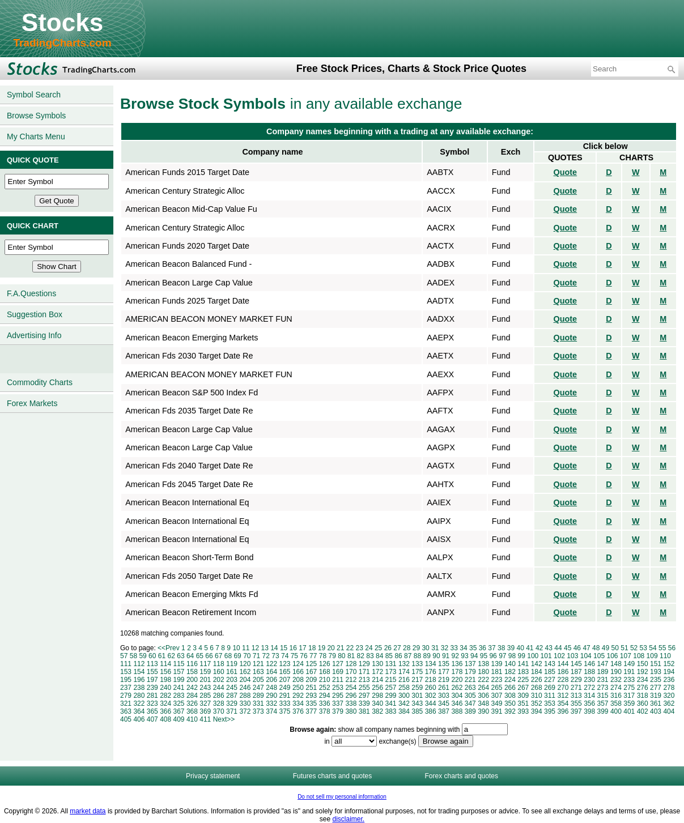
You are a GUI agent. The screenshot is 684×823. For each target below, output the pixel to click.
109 (652, 656)
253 (337, 688)
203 (231, 680)
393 (523, 711)
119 (231, 664)
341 (391, 703)
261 (443, 688)
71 (256, 656)
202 (218, 680)
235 (655, 680)
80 (341, 656)
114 (165, 664)
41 (529, 648)
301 (417, 696)
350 (510, 703)
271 (576, 688)
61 (161, 656)
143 (549, 664)
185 (549, 672)
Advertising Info (34, 335)
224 (510, 680)
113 (152, 664)
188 (589, 672)
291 (285, 696)
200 (192, 680)
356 (589, 703)
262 (456, 688)
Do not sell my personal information (342, 797)
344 (430, 703)
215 (391, 680)
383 (391, 711)
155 (152, 672)
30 (425, 648)
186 (562, 672)
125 (311, 664)
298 (377, 696)
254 (350, 688)
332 (271, 703)
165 (285, 672)
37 (491, 648)
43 (549, 648)
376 (298, 711)
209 (311, 680)
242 (192, 688)
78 (322, 656)
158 (192, 672)
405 (125, 719)
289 (258, 696)
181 (497, 672)
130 (377, 664)
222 (483, 680)
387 (443, 711)
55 (662, 648)
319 (655, 696)
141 (523, 664)
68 (228, 656)
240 (165, 688)
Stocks (62, 22)
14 (274, 648)
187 (576, 672)
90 (436, 656)
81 (351, 656)
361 (655, 703)
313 (576, 696)
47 (586, 648)
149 (629, 664)
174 (404, 672)
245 (231, 688)
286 (218, 696)
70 (246, 656)
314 (589, 696)
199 (179, 680)
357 (603, 703)
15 (283, 648)
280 (139, 696)
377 (311, 711)
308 (510, 696)
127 (337, 664)
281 (152, 696)
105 (599, 656)
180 (483, 672)
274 (616, 688)
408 (165, 719)
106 (612, 656)
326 (192, 703)
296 (350, 696)
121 (258, 664)
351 (523, 703)
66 (209, 656)
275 (629, 688)
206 (271, 680)
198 (165, 680)
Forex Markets (32, 403)
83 (369, 656)
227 (549, 680)
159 (205, 672)
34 (463, 648)
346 (456, 703)
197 (152, 680)
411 (205, 719)
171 (364, 672)
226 (536, 680)
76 (303, 656)
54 (652, 648)
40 (520, 648)
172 (377, 672)
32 (444, 648)
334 (298, 703)
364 (139, 711)
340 (377, 703)
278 (668, 688)
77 (313, 656)
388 (456, 711)
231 (603, 680)
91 (445, 656)
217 (417, 680)
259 (417, 688)
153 (125, 672)
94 (474, 656)
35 (473, 648)
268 (536, 688)
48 (596, 648)
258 (404, 688)
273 (603, 688)
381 (364, 711)
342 (404, 703)
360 (642, 703)
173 (391, 672)
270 (562, 688)
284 (192, 696)
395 (549, 711)
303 (443, 696)
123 (285, 664)
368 (192, 711)
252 (324, 688)
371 (231, 711)
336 (324, 703)
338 (350, 703)
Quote (565, 172)
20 (330, 648)
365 (152, 711)
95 (483, 656)
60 (152, 656)
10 (236, 648)
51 (624, 648)
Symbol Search (34, 94)
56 (671, 648)
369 (205, 711)
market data (87, 811)
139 (497, 664)
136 (456, 664)
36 (482, 648)
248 (271, 688)
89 (427, 656)
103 (572, 656)
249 (285, 688)
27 (397, 648)
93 (464, 656)
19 (321, 648)
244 (218, 688)
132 (404, 664)
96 (492, 656)
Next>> (224, 719)
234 (642, 680)
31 (435, 648)
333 (285, 703)
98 (512, 656)
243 (205, 688)
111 (125, 664)
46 (577, 648)
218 (430, 680)
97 (502, 656)
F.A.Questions (31, 293)
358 (616, 703)
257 (391, 688)
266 (510, 688)
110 (665, 656)
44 (558, 648)
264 (483, 688)
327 (205, 703)
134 (430, 664)
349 (497, 703)
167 (311, 672)
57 (124, 656)
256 (377, 688)
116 (192, 664)
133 (417, 664)
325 (179, 703)
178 (456, 672)
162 (244, 672)
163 (258, 672)
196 (139, 680)
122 (271, 664)
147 (603, 664)
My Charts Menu (36, 136)
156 (165, 672)
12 (255, 648)
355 (576, 703)
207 (285, 680)
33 (454, 648)
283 (179, 696)
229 (576, 680)
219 (443, 680)
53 (643, 648)
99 (521, 656)
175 (417, 672)
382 (377, 711)
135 (443, 664)
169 (337, 672)
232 (616, 680)
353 (549, 703)
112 (139, 664)
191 (629, 672)
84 (379, 656)
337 (337, 703)
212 (350, 680)
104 (586, 656)
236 (668, 680)
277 (655, 688)
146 (589, 664)
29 (416, 648)
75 (294, 656)
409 (179, 719)
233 (629, 680)
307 (497, 696)
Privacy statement (213, 776)
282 (165, 696)
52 (634, 648)
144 (562, 664)
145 (576, 664)
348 (483, 703)
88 (417, 656)
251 (311, 688)
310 (536, 696)
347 (470, 703)
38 (501, 648)
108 (638, 656)
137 (470, 664)
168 (324, 672)
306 (483, 696)
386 (430, 711)
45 (567, 648)
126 (324, 664)
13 (264, 648)
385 (417, 711)
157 (179, 672)
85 (389, 656)
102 (559, 656)
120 (244, 664)
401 (629, 711)
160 (218, 672)
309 (523, 696)
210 (324, 680)
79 (331, 656)
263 (470, 688)
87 (407, 656)
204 (244, 680)
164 (271, 672)
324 (165, 703)
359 (629, 703)
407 (152, 719)
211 (337, 680)
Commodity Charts (40, 382)
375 (285, 711)
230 (589, 680)
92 (455, 656)
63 (180, 656)
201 (205, 680)
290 (271, 696)
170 (350, 672)
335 (311, 703)
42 (539, 648)
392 (510, 711)
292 (298, 696)
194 (668, 672)
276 (642, 688)
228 (562, 680)
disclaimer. (349, 819)
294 (324, 696)
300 (404, 696)
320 (668, 696)
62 (171, 656)
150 (642, 664)
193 (655, 672)
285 (205, 696)
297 (364, 696)
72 (266, 656)
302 (430, 696)
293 (311, 696)
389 (470, 711)
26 (388, 648)
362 (668, 703)
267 (523, 688)
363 (125, 711)
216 (404, 680)
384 (404, 711)
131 (391, 664)
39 (511, 648)
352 (536, 703)
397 (576, 711)
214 (377, 680)
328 (218, 703)
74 (284, 656)
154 (139, 672)
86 (398, 656)
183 (523, 672)
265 (497, 688)
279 (125, 696)
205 (258, 680)
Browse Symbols (36, 115)
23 (359, 648)
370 (218, 711)
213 (364, 680)
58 (133, 656)
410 (192, 719)
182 (510, 672)
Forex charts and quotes (461, 776)
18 (312, 648)
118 (218, 664)
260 (430, 688)
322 (139, 703)
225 (523, 680)
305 (470, 696)
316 (616, 696)
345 (443, 703)
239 (152, 688)
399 (603, 711)
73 (275, 656)
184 (536, 672)
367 (179, 711)
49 (605, 648)
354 (562, 703)
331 (258, 703)
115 (179, 664)
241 (179, 688)
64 (190, 656)
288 (244, 696)
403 (655, 711)
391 (497, 711)
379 (337, 711)
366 (165, 711)
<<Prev (169, 648)
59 (142, 656)
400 (616, 711)
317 (629, 696)
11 (245, 648)
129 (364, 664)
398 (589, 711)
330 (244, 703)
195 (125, 680)
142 (536, 664)
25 (378, 648)
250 (298, 688)
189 (603, 672)
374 (271, 711)
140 (510, 664)
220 (456, 680)
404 (668, 711)
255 (364, 688)
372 (244, 711)
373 (258, 711)
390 (483, 711)
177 (443, 672)
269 (549, 688)
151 (655, 664)
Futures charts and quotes (332, 776)
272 (589, 688)
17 (302, 648)
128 (350, 664)
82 (360, 656)
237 (125, 688)
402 (642, 711)
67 (218, 656)
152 (668, 664)
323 (152, 703)
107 (625, 656)
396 (562, 711)
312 (562, 696)
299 (391, 696)
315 (603, 696)
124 (298, 664)
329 (231, 703)
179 (470, 672)
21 (340, 648)
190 (616, 672)
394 (536, 711)
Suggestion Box (34, 314)
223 (497, 680)
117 (205, 664)
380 (350, 711)
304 (456, 696)
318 (642, 696)
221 (470, 680)
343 (417, 703)
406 (139, 719)
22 (350, 648)
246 (244, 688)
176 (430, 672)
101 (546, 656)
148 (616, 664)
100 (532, 656)
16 (293, 648)
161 (231, 672)
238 (139, 688)
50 (615, 648)
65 (199, 656)
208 (298, 680)
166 (298, 672)
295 (337, 696)
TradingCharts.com (62, 43)
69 (237, 656)
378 (324, 711)
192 (642, 672)
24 (368, 648)
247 (258, 688)
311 (549, 696)
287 (231, 696)
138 (483, 664)
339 (364, 703)
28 (406, 648)
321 (125, 703)
